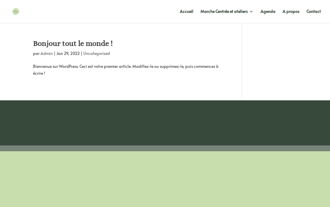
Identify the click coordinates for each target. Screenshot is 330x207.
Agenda (267, 11)
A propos (291, 11)
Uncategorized (96, 53)
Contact (313, 11)
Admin (46, 53)
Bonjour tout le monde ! (73, 43)
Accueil (186, 11)
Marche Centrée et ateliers (224, 11)
